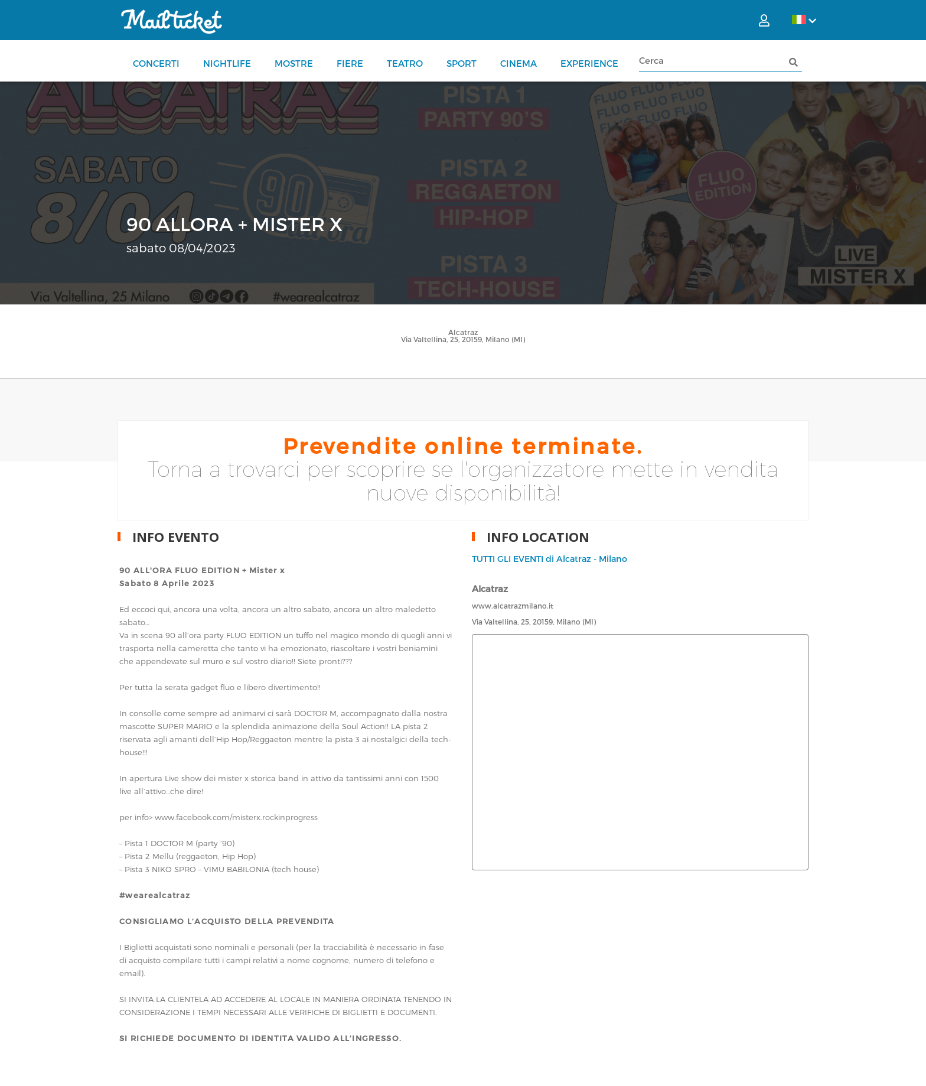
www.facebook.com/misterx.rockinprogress (236, 817)
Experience (589, 63)
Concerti (156, 63)
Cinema (518, 63)
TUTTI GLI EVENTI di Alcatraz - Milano (549, 559)
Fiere (350, 63)
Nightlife (227, 63)
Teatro (405, 63)
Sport (461, 63)
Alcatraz (463, 332)
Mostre (294, 63)
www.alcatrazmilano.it (512, 605)
